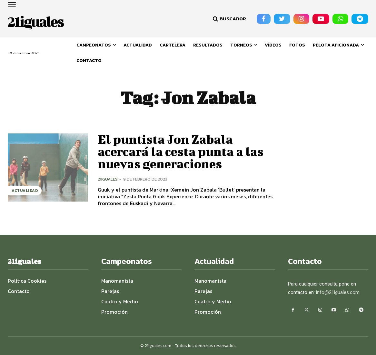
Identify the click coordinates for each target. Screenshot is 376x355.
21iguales (108, 179)
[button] (228, 18)
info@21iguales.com (338, 292)
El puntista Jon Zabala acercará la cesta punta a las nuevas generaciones (181, 151)
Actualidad (25, 190)
